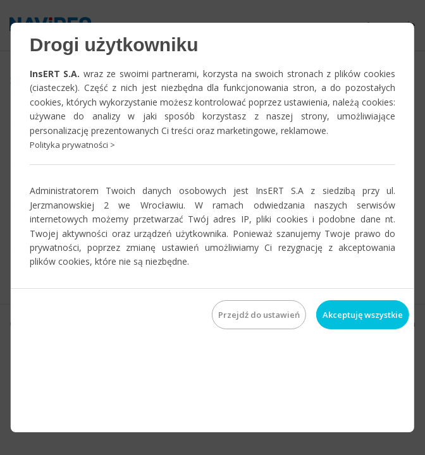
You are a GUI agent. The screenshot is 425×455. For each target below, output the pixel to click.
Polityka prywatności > (72, 144)
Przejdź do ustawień (259, 314)
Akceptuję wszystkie (363, 314)
